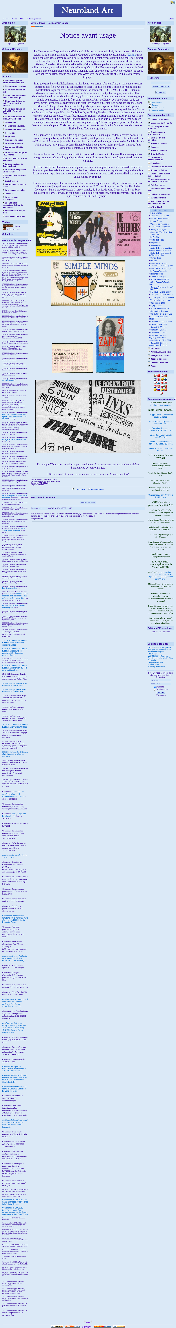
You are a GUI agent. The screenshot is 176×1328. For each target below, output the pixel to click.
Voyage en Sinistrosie (158, 355)
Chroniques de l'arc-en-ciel (14, 91)
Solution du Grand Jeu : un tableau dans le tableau (159, 180)
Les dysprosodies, (9, 588)
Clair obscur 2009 (157, 303)
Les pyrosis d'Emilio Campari (13, 148)
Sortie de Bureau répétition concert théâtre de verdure (160, 249)
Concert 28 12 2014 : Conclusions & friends (158, 344)
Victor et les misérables (159, 224)
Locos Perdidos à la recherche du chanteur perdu (161, 264)
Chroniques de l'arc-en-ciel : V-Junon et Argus (14, 96)
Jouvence (8, 194)
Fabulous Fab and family (160, 292)
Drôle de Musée (156, 154)
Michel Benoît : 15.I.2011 (160, 422)
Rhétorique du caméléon (14, 86)
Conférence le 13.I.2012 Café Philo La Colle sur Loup (14, 1089)
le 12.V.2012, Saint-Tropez (15, 1202)
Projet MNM (9, 136)
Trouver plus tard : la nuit (160, 300)
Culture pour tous (157, 198)
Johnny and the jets (158, 229)
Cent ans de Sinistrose (14, 216)
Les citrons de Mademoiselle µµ (155, 159)
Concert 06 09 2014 (158, 333)
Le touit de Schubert (13, 143)
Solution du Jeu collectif (160, 167)
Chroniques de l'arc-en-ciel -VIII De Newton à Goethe (14, 111)
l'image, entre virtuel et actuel (14, 439)
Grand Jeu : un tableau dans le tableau (159, 175)
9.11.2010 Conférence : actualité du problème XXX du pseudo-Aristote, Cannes (14, 652)
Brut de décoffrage (157, 277)
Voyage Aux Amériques (159, 352)
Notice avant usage (160, 210)
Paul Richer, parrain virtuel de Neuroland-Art (13, 82)
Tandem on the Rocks (158, 119)
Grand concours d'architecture (156, 133)
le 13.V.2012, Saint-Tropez (15, 1211)
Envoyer (161, 692)
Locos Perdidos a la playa (160, 268)
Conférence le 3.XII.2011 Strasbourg (14, 1068)
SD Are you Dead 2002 (159, 279)
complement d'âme (155, 662)
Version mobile (158, 110)
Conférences (9, 122)
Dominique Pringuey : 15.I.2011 (161, 429)
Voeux (152, 366)
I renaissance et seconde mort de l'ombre (15, 595)
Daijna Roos (155, 243)
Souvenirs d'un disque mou (14, 212)
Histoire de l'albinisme (13, 140)
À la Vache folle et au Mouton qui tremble (158, 202)
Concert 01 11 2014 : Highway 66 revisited (158, 336)
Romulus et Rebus (157, 170)
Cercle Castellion (9, 1082)
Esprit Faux (154, 348)
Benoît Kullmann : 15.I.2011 (160, 449)
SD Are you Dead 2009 (159, 308)
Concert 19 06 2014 (158, 327)
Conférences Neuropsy (14, 126)
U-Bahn (153, 261)
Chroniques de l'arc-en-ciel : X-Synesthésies (14, 118)
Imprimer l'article (96, 490)
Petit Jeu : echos (156, 185)
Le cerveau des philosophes (10, 198)
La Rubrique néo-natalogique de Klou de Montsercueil (13, 205)
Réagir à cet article (88, 502)
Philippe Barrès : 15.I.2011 (161, 416)
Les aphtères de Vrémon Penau (14, 185)
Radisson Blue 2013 (158, 324)
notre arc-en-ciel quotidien (156, 139)
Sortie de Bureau (157, 240)
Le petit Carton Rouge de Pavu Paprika (15, 154)
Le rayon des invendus (14, 190)
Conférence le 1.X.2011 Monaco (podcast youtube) (14, 958)
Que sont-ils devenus (159, 311)
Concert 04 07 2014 (158, 330)
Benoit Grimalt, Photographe (159, 647)
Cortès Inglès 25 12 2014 (160, 340)
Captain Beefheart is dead (161, 322)
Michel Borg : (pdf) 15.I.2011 (161, 436)
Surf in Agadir (155, 245)
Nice (12, 685)
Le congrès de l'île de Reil (160, 123)
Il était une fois (156, 213)
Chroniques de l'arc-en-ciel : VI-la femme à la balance (14, 103)
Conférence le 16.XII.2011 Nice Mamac (14, 1077)
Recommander (158, 108)
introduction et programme (160, 405)
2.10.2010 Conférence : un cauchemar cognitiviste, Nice (14, 643)
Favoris (155, 105)
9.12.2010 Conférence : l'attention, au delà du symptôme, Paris (14, 668)
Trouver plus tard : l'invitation (162, 297)
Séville (23, 598)
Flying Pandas (156, 306)
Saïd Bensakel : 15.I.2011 (161, 443)
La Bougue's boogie (158, 271)
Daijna (132, 54)
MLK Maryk (152, 654)
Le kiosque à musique (159, 194)
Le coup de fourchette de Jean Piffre (15, 159)
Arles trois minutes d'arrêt (160, 216)
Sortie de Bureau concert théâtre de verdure (160, 254)
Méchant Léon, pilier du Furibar (14, 176)
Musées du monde (157, 143)
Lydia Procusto (10, 181)
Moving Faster (156, 221)
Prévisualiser (78, 490)
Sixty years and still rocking (161, 295)
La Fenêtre (154, 237)
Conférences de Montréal (15, 129)
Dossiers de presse (157, 359)
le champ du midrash (156, 667)
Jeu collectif (154, 163)
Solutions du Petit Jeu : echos (159, 190)
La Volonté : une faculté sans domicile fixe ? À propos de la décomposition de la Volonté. (161, 575)
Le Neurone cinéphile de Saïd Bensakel (14, 171)
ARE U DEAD (155, 207)
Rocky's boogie (156, 274)
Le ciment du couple (158, 362)
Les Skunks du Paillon (159, 218)
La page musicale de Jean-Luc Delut (13, 165)
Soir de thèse (155, 258)
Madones (153, 147)
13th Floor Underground (160, 227)
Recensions (9, 133)
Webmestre (156, 102)
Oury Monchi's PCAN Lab (158, 656)
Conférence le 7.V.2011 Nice (160, 496)
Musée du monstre (157, 150)
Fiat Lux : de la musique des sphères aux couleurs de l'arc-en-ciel (14, 416)
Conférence (7, 1200)
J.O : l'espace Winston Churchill (159, 127)
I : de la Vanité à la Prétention (13, 529)
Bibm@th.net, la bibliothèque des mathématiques (159, 650)
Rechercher (160, 92)
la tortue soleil (153, 664)
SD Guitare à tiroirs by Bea (161, 314)
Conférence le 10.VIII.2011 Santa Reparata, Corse (15, 919)
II (24, 596)
